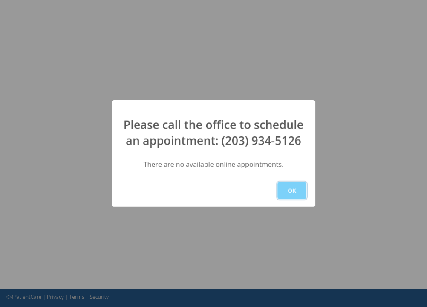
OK (292, 190)
